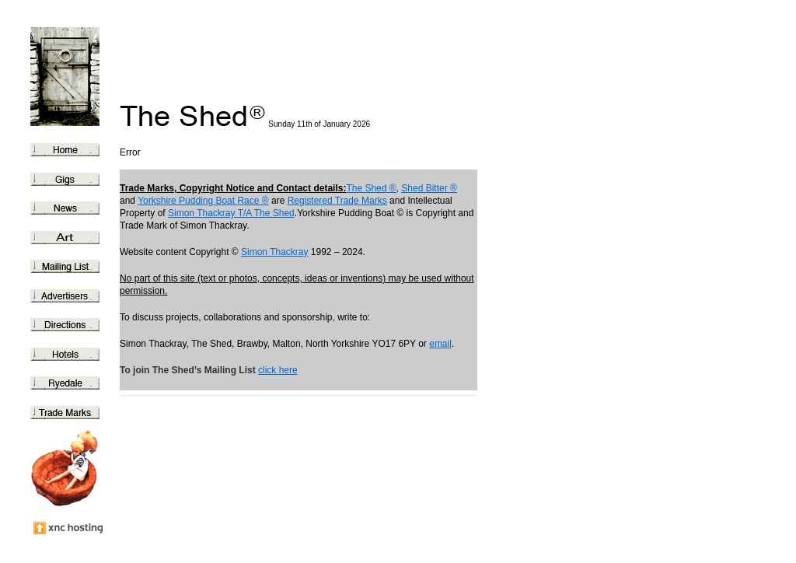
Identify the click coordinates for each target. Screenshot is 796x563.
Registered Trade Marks (337, 200)
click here (278, 370)
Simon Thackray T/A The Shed (231, 213)
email (440, 343)
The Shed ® (371, 188)
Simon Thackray (274, 252)
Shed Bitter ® (429, 188)
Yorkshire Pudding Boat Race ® (203, 200)
